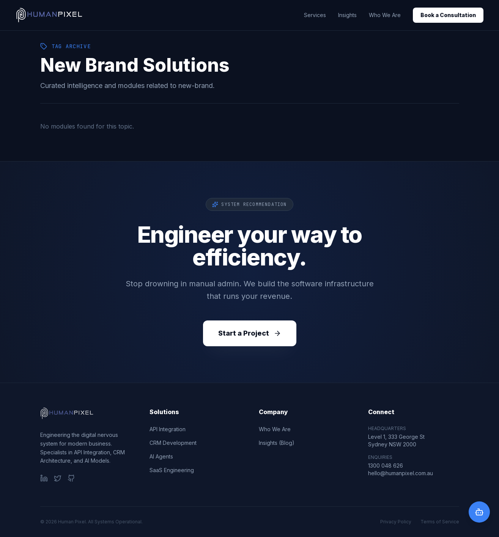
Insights (347, 15)
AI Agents (161, 456)
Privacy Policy (395, 521)
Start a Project (249, 333)
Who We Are (385, 15)
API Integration (168, 429)
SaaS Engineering (172, 470)
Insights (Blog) (276, 443)
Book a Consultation (448, 15)
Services (315, 15)
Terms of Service (439, 521)
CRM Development (173, 443)
